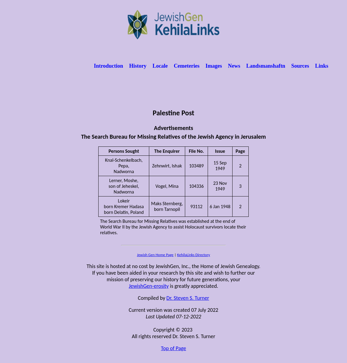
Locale (160, 66)
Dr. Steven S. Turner (187, 298)
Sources (300, 66)
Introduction (108, 66)
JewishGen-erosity (149, 286)
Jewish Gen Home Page (155, 254)
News (234, 66)
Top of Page (173, 348)
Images (214, 66)
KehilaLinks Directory (193, 254)
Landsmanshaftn (265, 66)
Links (321, 66)
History (138, 66)
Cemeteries (187, 66)
